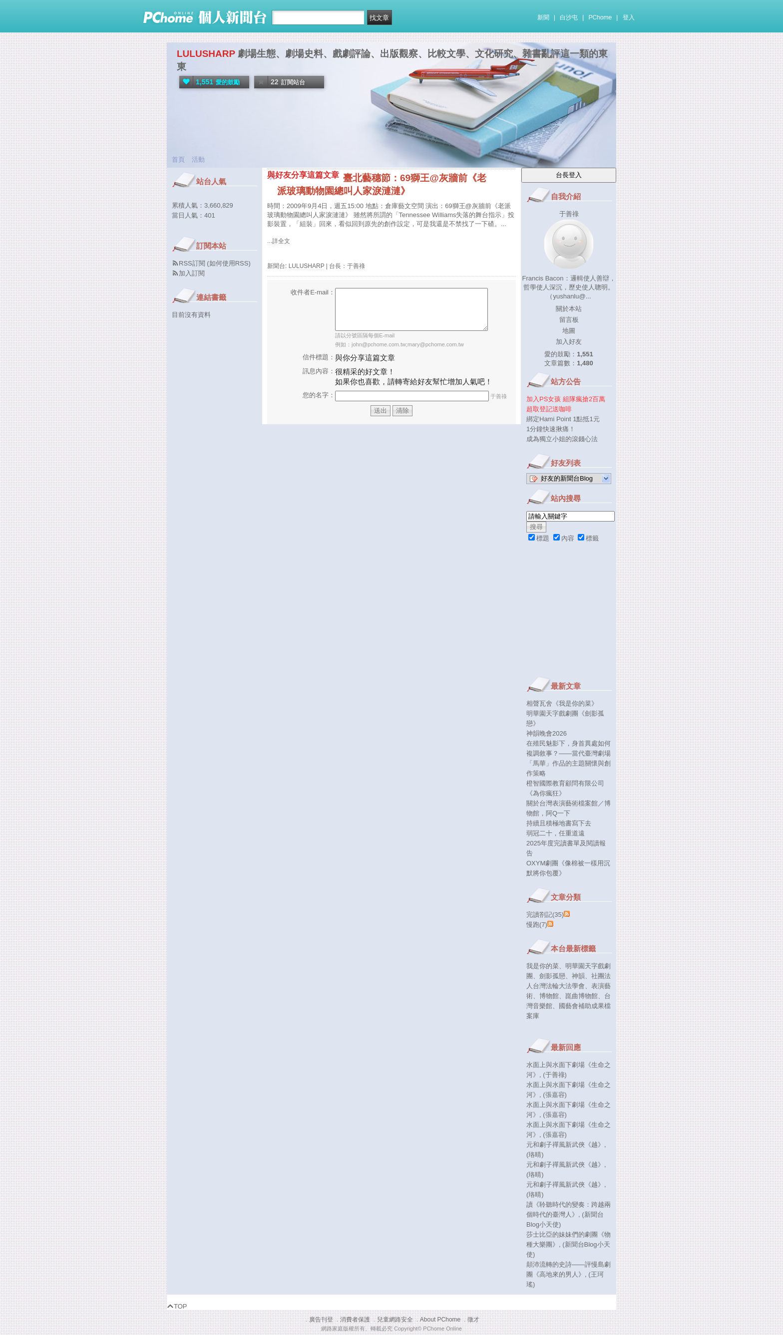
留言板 (569, 319)
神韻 (578, 976)
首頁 (178, 159)
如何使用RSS (229, 263)
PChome (600, 17)
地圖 (568, 330)
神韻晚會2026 (546, 733)
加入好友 (569, 341)
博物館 (549, 996)
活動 (198, 159)
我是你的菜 (542, 966)
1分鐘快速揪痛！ (550, 429)
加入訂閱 (192, 273)
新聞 (543, 17)
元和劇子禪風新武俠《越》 (565, 1144)
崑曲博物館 (581, 996)
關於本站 (569, 308)
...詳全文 (278, 241)
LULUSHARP (206, 53)
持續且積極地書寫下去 (558, 823)
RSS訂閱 (192, 263)
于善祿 (356, 266)
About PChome (440, 1319)
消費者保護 (355, 1319)
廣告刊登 (321, 1319)
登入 (629, 17)
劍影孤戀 (552, 976)
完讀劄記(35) (545, 914)
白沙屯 (569, 17)
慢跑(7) (536, 924)
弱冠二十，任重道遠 (555, 833)
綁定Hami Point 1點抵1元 (563, 419)
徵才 (473, 1319)
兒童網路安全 (395, 1319)
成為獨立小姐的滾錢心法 (562, 439)
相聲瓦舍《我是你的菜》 (562, 703)
